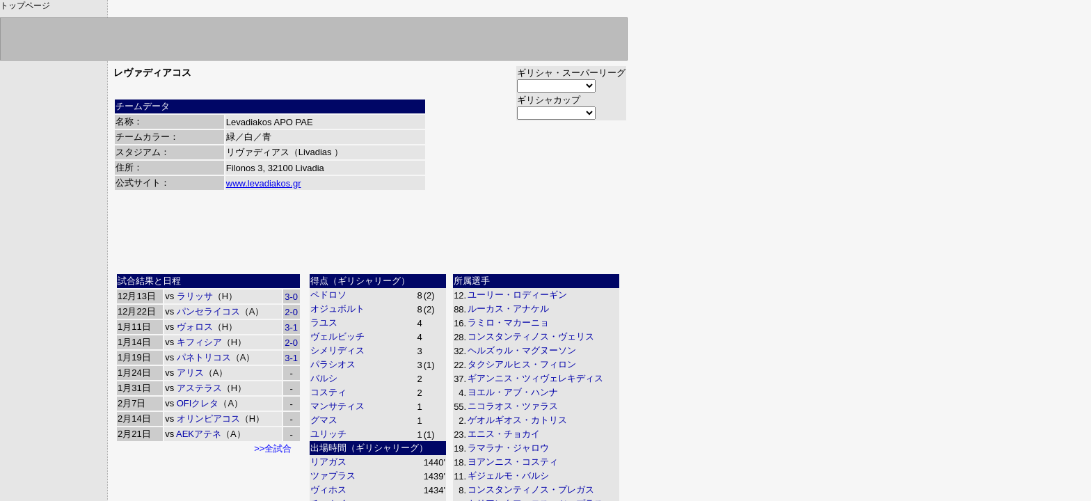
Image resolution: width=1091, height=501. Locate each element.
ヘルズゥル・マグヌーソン (522, 350)
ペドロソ (328, 294)
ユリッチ (328, 434)
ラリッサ (195, 296)
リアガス (328, 461)
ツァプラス (333, 475)
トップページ (25, 5)
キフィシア (199, 342)
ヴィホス (328, 489)
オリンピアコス (208, 418)
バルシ (323, 378)
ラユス (323, 322)
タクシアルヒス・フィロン (522, 364)
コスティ (328, 392)
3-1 (291, 327)
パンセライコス (208, 311)
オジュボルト (337, 308)
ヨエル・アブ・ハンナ (513, 392)
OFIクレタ (198, 403)
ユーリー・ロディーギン (517, 294)
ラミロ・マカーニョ (508, 322)
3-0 (291, 297)
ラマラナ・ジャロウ (508, 448)
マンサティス (337, 406)
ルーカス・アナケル (508, 308)
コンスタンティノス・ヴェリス (531, 336)
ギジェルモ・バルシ (508, 475)
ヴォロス (195, 326)
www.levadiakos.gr (263, 183)
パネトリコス (204, 357)
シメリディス (337, 350)
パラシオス (333, 364)
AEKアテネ (198, 434)
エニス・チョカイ (504, 434)
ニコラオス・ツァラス (513, 406)
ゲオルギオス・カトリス (517, 420)
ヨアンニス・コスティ (513, 461)
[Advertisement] (370, 237)
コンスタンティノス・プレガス (531, 489)
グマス (323, 420)
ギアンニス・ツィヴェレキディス (535, 378)
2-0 (291, 312)
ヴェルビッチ (337, 336)
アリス (190, 372)
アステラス (199, 388)
